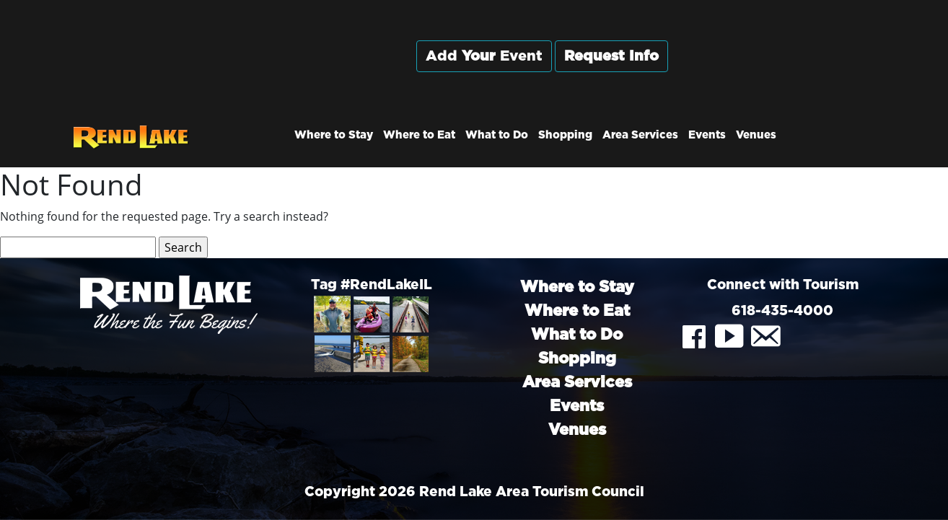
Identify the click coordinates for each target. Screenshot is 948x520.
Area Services (640, 135)
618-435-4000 (782, 311)
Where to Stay (333, 135)
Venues (756, 135)
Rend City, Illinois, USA (782, 71)
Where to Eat (419, 135)
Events (707, 135)
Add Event (484, 56)
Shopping (565, 135)
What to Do (496, 135)
